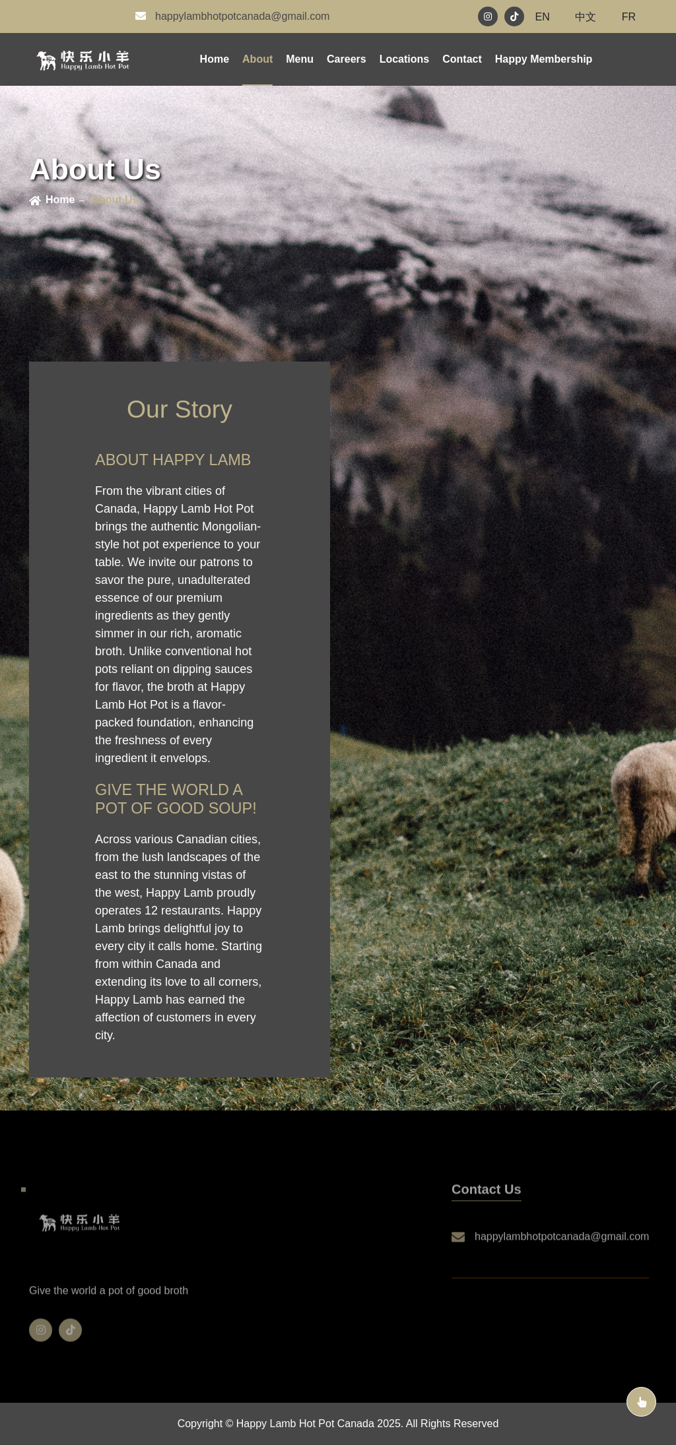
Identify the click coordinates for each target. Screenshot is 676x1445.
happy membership (544, 59)
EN (542, 16)
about (257, 59)
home (60, 199)
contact (462, 59)
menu (300, 59)
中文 (585, 16)
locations (405, 59)
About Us (114, 199)
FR (629, 16)
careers (346, 59)
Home (214, 59)
